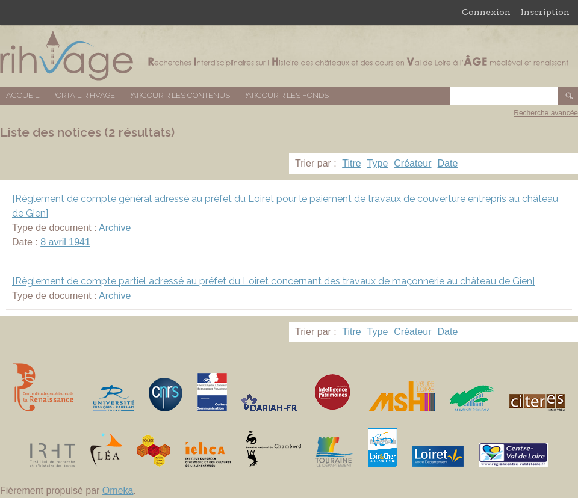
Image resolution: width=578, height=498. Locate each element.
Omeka (118, 490)
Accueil (22, 95)
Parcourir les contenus (178, 95)
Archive (115, 228)
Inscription (545, 12)
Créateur (412, 163)
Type (377, 163)
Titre (351, 163)
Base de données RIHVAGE (289, 56)
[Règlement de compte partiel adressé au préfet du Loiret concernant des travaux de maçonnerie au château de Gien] (273, 281)
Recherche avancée (546, 113)
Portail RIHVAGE (83, 95)
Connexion (486, 12)
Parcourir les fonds (285, 95)
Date (448, 163)
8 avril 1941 (65, 242)
